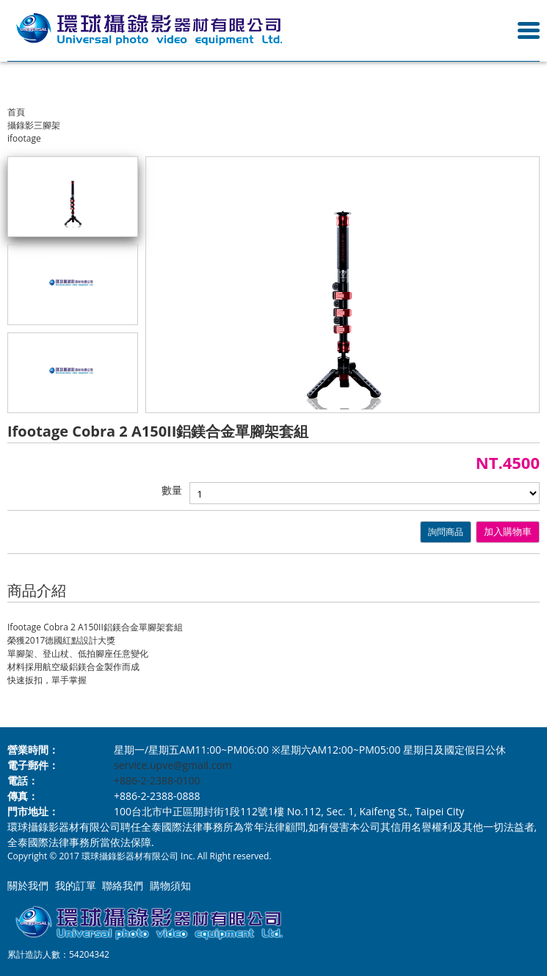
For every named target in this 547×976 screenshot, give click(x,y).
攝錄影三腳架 (33, 125)
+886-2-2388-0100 (157, 780)
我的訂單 (75, 885)
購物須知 (170, 885)
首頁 (16, 112)
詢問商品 (445, 531)
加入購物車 (508, 531)
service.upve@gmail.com (173, 765)
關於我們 (27, 885)
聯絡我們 (122, 885)
